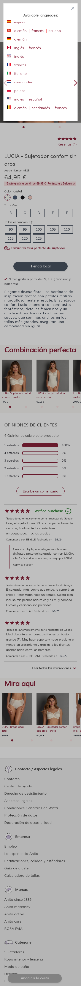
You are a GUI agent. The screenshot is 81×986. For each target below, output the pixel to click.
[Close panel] (73, 8)
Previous (5, 82)
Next (76, 82)
